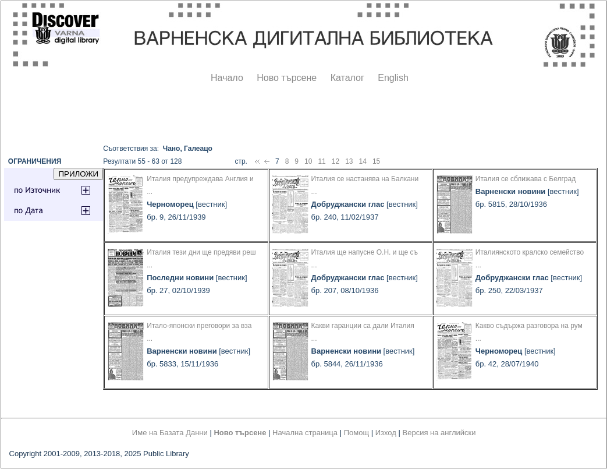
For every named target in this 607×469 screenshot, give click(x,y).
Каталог (347, 78)
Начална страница (305, 432)
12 (335, 161)
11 (321, 161)
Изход (385, 432)
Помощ (356, 432)
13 (349, 161)
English (393, 78)
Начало (227, 78)
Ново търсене (287, 78)
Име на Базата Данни (170, 432)
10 (308, 161)
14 (363, 161)
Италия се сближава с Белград (525, 179)
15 (376, 161)
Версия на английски (439, 432)
